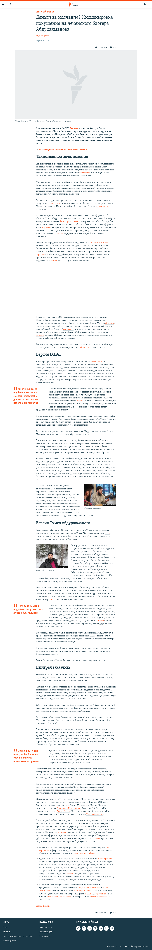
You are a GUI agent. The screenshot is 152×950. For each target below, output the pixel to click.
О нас (5, 927)
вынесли (40, 335)
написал (100, 621)
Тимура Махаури (94, 814)
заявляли (95, 838)
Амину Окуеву (63, 811)
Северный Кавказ (45, 12)
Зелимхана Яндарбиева (83, 853)
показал (53, 599)
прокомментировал (100, 243)
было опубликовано (69, 221)
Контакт (6, 932)
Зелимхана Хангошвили (69, 808)
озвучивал (46, 227)
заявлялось (54, 203)
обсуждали (84, 347)
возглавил (63, 832)
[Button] (101, 47)
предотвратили (105, 859)
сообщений (97, 362)
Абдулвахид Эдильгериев (59, 897)
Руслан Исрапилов (99, 897)
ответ (107, 533)
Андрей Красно (42, 36)
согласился (68, 329)
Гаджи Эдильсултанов (89, 888)
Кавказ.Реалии (43, 906)
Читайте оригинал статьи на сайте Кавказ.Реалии (63, 149)
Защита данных (9, 941)
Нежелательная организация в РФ (17, 937)
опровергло (85, 173)
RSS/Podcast (44, 937)
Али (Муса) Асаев (82, 891)
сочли (60, 233)
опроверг (40, 255)
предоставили (102, 206)
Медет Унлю (100, 894)
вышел (54, 261)
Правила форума (46, 932)
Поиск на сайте (45, 927)
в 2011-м (89, 894)
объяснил (109, 323)
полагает (69, 874)
